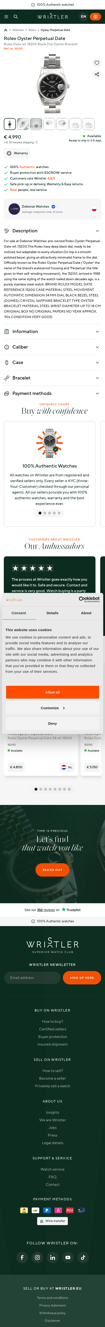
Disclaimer (52, 1320)
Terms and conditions (52, 1298)
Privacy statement (52, 1305)
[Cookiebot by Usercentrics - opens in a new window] (79, 600)
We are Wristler (52, 1120)
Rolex (32, 30)
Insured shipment (53, 1044)
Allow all (52, 692)
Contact (53, 1184)
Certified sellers (52, 1029)
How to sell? (52, 1070)
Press (52, 1135)
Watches (18, 30)
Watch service (52, 1169)
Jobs (53, 1127)
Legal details (52, 1143)
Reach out (52, 870)
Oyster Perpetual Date (55, 30)
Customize (53, 708)
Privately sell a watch (52, 1086)
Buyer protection (52, 1036)
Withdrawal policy (52, 1313)
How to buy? (52, 1021)
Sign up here (82, 978)
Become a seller (52, 1078)
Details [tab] (53, 613)
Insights (52, 1112)
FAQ (52, 1177)
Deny (52, 723)
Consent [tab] (18, 613)
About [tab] (86, 613)
